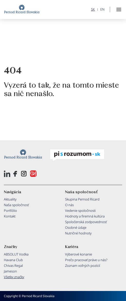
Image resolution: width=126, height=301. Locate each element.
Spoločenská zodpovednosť (86, 222)
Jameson (10, 271)
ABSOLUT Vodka (16, 254)
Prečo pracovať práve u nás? (86, 260)
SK (93, 9)
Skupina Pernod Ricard (82, 199)
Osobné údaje (75, 227)
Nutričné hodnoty (78, 233)
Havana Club (13, 260)
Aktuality (10, 199)
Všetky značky (14, 277)
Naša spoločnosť (16, 205)
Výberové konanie (78, 254)
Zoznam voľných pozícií (82, 265)
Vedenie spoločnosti (80, 210)
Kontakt (9, 216)
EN (102, 9)
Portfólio (10, 210)
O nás (69, 205)
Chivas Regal (13, 265)
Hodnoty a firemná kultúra (85, 216)
